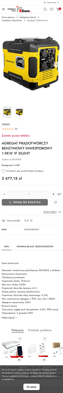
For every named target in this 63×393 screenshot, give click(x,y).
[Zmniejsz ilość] (4, 194)
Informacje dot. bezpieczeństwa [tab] (35, 246)
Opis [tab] (6, 246)
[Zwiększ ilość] (53, 194)
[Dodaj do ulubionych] (55, 202)
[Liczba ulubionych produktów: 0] (51, 9)
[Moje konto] (51, 2)
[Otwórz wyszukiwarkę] (45, 9)
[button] (56, 64)
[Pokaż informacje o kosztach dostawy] (31, 220)
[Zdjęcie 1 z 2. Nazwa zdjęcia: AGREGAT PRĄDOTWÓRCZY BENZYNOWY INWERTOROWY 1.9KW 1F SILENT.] (7, 112)
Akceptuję (31, 386)
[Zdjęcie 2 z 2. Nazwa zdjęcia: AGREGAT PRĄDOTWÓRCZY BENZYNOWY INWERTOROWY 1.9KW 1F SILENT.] (19, 112)
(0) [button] (16, 129)
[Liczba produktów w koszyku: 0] (57, 9)
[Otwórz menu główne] (3, 9)
